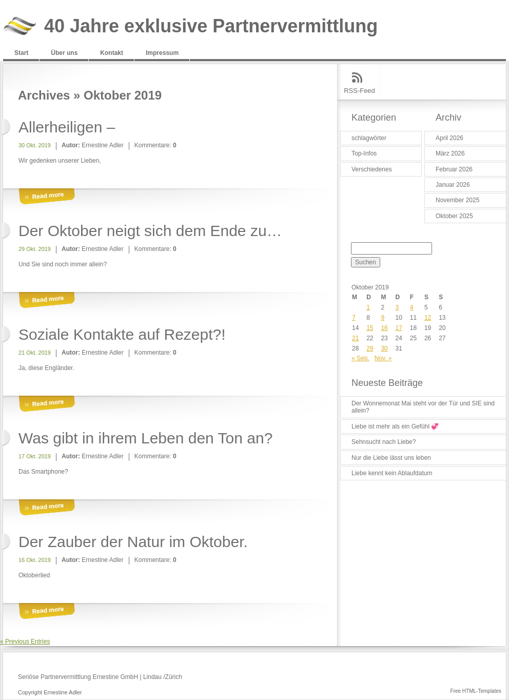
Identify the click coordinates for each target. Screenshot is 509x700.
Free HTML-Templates (476, 691)
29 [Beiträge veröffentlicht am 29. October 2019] (369, 348)
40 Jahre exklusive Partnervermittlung (211, 26)
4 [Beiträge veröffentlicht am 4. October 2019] (412, 307)
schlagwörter (368, 138)
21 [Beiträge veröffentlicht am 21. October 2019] (355, 338)
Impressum (162, 52)
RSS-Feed (359, 90)
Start (21, 52)
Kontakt (111, 52)
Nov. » (383, 358)
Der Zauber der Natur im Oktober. (133, 541)
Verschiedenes (371, 169)
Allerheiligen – (66, 127)
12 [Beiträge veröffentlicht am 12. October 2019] (427, 317)
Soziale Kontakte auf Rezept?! (122, 334)
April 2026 (449, 138)
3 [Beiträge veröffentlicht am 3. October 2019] (397, 307)
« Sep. (360, 358)
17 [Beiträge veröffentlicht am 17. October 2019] (399, 328)
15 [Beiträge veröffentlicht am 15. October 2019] (369, 328)
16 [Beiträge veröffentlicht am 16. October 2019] (384, 328)
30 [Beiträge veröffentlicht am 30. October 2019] (384, 348)
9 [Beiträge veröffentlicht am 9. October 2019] (382, 317)
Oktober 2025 (454, 216)
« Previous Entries (25, 641)
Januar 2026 (453, 184)
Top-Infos (364, 153)
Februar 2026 (454, 169)
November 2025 (457, 200)
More (46, 196)
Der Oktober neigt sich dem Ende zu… (150, 230)
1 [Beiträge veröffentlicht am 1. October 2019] (368, 307)
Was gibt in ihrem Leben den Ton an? (145, 438)
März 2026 (450, 153)
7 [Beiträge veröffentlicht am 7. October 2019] (354, 317)
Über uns (64, 52)
